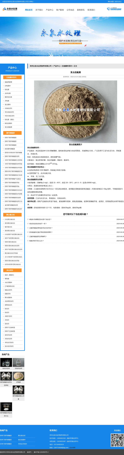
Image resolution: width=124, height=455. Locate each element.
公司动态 (70, 10)
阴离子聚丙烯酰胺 (10, 141)
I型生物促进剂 (9, 112)
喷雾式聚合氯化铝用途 (12, 260)
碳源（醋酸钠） (10, 275)
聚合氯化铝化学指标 (11, 253)
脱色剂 (7, 324)
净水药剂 (9, 270)
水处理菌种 (8, 282)
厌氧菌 (7, 101)
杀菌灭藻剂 (8, 316)
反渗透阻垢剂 (9, 301)
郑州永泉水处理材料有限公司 (41, 66)
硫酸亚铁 (8, 294)
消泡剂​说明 (8, 339)
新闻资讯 (81, 10)
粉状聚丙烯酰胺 (10, 149)
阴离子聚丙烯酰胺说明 (12, 156)
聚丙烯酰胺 (10, 133)
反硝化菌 (8, 93)
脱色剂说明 (8, 335)
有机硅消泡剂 (22, 444)
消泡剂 (7, 320)
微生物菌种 (21, 440)
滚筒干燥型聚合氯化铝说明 (13, 249)
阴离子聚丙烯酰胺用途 (12, 182)
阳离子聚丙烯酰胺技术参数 (13, 194)
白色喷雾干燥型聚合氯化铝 (13, 234)
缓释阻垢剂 (8, 305)
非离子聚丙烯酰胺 (10, 145)
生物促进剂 (8, 108)
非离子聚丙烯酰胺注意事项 (13, 160)
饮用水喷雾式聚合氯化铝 (13, 264)
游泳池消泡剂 (9, 346)
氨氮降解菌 (8, 82)
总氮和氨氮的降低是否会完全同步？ (41, 228)
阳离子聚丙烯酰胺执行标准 (13, 175)
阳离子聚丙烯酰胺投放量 (13, 197)
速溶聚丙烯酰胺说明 (11, 205)
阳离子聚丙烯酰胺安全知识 (13, 190)
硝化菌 (7, 89)
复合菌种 (8, 104)
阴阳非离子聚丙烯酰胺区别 (13, 171)
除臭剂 (7, 312)
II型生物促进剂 (9, 116)
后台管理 (72, 447)
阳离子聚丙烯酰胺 (10, 137)
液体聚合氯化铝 (10, 230)
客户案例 (60, 10)
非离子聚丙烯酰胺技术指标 (13, 167)
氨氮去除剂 (8, 290)
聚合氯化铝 (10, 215)
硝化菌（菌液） (10, 119)
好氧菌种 (8, 86)
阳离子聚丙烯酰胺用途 (12, 186)
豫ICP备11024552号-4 (41, 452)
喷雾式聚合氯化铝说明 (12, 245)
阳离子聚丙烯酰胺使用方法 (13, 201)
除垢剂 (7, 309)
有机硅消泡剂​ (9, 342)
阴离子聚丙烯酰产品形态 (13, 179)
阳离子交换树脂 (10, 331)
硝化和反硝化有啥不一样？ (38, 223)
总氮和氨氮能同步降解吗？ (38, 236)
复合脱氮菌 (8, 127)
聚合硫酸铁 (8, 297)
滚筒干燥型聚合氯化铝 (12, 238)
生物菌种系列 (11, 77)
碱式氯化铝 (8, 227)
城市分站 (118, 1)
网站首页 (29, 10)
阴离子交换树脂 (10, 327)
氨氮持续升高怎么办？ (36, 241)
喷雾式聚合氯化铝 (10, 242)
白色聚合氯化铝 (10, 219)
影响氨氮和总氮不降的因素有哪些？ (41, 232)
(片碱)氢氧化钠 (9, 286)
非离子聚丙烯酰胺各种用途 (13, 164)
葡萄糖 (7, 279)
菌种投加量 (8, 97)
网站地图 (111, 1)
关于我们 (39, 10)
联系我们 (91, 10)
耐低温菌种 (8, 123)
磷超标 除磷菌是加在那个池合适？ (40, 219)
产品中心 (49, 10)
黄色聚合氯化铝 (10, 223)
